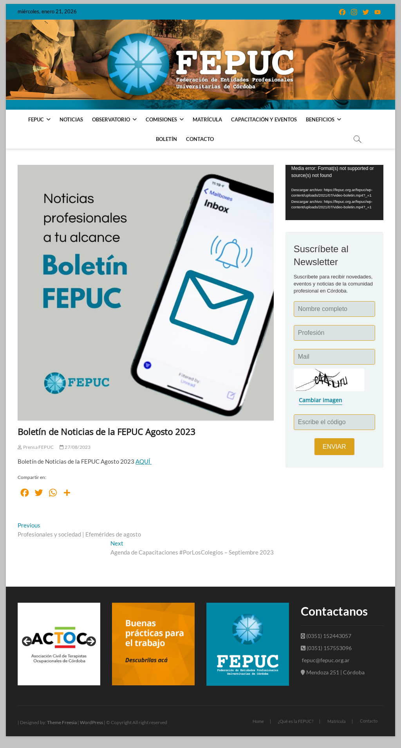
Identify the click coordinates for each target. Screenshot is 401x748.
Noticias (71, 119)
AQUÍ (143, 461)
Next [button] (90, 642)
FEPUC (36, 119)
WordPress (91, 722)
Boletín (166, 139)
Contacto (200, 139)
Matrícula (207, 119)
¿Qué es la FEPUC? (295, 721)
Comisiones (161, 119)
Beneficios (320, 119)
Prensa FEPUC (36, 447)
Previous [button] (27, 642)
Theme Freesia (62, 722)
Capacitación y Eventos (264, 119)
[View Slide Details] (59, 644)
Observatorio (111, 119)
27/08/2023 (75, 447)
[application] (334, 192)
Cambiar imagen (320, 400)
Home (258, 721)
